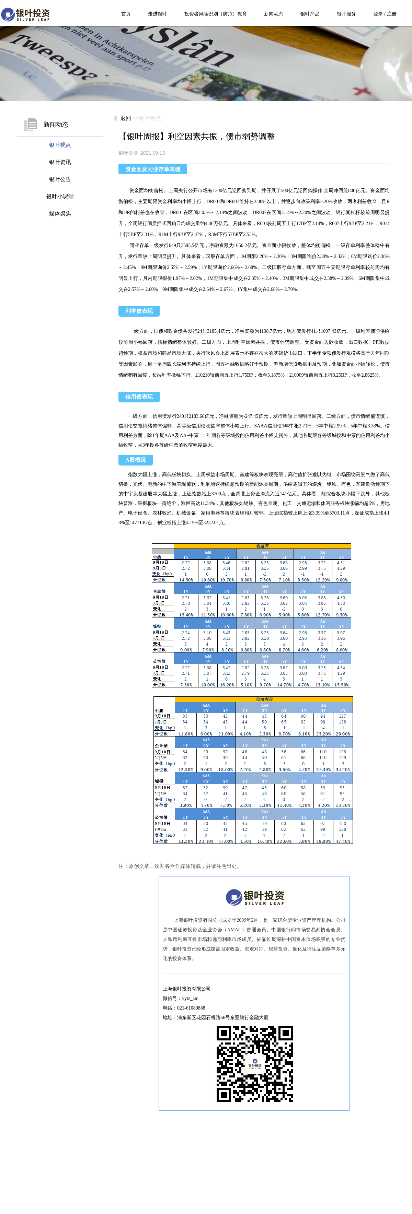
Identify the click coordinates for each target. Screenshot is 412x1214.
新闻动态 (273, 13)
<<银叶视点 (147, 118)
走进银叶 (157, 13)
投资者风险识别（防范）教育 (215, 13)
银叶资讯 (60, 162)
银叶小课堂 (60, 196)
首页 (126, 13)
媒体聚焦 (60, 213)
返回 (125, 118)
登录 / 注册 (385, 13)
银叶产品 (310, 13)
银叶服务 (346, 13)
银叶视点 (60, 145)
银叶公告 (60, 179)
